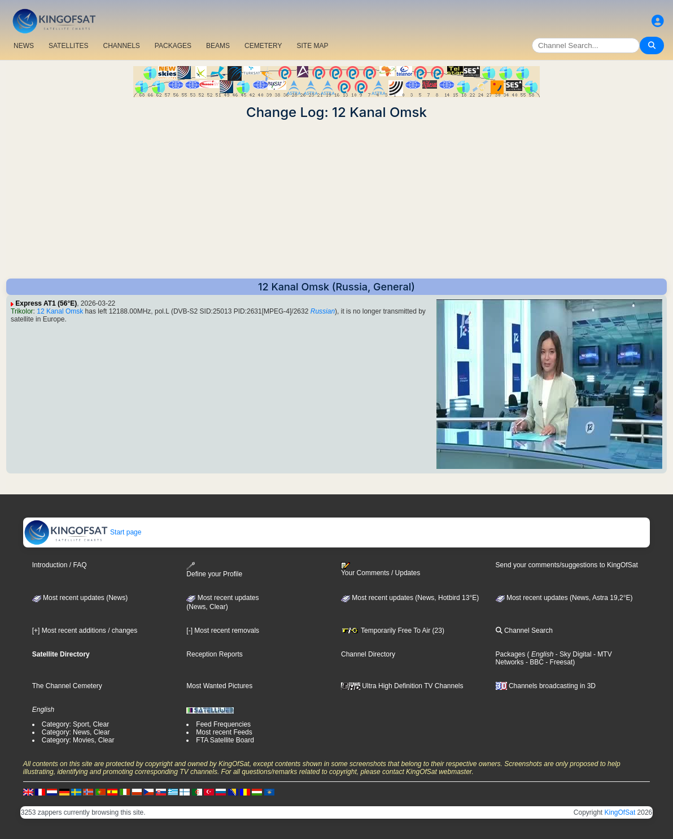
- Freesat (558, 662)
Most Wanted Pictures (219, 686)
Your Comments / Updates (380, 569)
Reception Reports (214, 654)
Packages (511, 654)
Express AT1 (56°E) (46, 303)
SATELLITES (68, 46)
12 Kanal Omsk (60, 311)
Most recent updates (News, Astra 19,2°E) (564, 598)
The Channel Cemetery (67, 686)
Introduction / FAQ (59, 565)
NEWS (24, 46)
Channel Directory (368, 654)
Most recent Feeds (224, 732)
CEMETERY (263, 46)
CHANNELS (121, 46)
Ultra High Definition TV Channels (402, 686)
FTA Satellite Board (225, 740)
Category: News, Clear (76, 732)
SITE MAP (312, 46)
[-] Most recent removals (222, 630)
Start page (83, 532)
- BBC (534, 662)
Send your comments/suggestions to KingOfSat (567, 565)
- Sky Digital (572, 654)
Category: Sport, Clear (75, 724)
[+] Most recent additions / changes (84, 630)
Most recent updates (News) (80, 598)
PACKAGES (173, 46)
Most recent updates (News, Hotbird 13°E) (410, 598)
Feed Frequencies (223, 724)
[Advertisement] (336, 199)
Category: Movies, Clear (78, 740)
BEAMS (218, 46)
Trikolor (22, 311)
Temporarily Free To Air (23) (392, 630)
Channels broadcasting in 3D (546, 686)
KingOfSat (620, 812)
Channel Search (524, 630)
